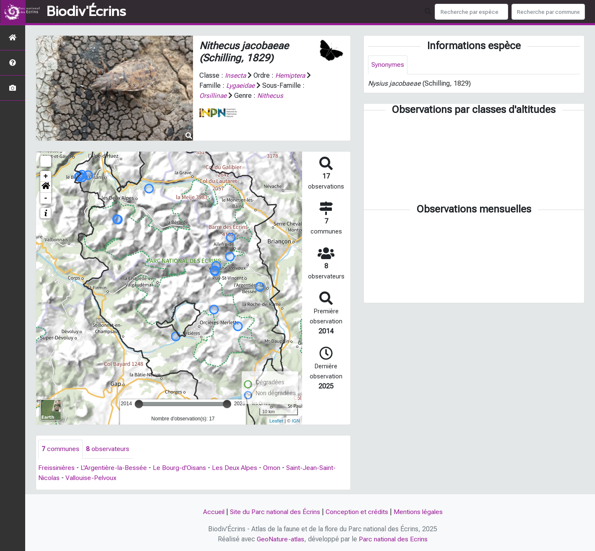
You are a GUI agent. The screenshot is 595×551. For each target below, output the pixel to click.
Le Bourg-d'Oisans (182, 468)
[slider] (139, 404)
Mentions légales (420, 512)
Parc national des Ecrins (394, 539)
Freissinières (57, 468)
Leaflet (276, 420)
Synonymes (387, 65)
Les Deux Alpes (237, 468)
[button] (45, 187)
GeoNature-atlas (280, 539)
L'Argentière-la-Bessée (115, 468)
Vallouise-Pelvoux (92, 478)
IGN (296, 420)
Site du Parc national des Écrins (274, 512)
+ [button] (46, 176)
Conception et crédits (357, 512)
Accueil (211, 512)
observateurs (107, 449)
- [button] (46, 198)
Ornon (275, 468)
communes (60, 449)
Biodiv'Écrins (86, 11)
